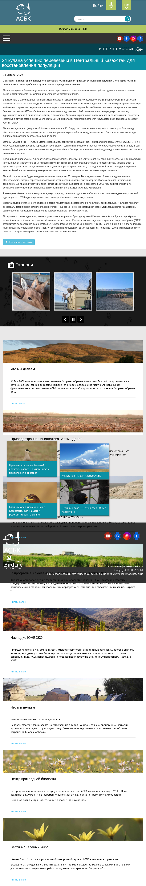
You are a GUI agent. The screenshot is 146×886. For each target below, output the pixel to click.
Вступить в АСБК (73, 28)
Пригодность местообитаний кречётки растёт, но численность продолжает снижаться (29, 468)
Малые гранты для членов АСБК (81, 475)
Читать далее (18, 403)
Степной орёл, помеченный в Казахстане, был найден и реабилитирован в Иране (27, 510)
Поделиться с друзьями (19, 242)
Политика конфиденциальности (124, 566)
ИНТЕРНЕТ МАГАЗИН (121, 49)
